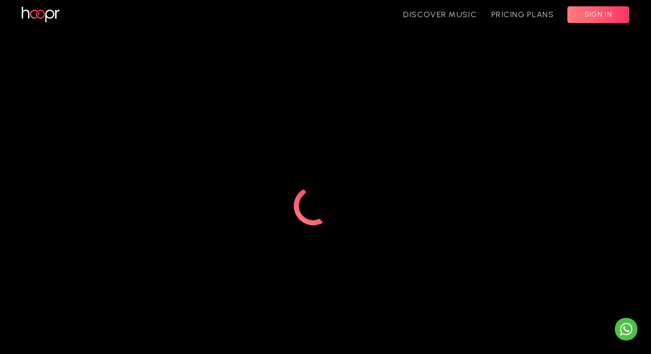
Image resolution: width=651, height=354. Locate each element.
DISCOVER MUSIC (440, 14)
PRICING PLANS (522, 14)
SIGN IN (598, 14)
